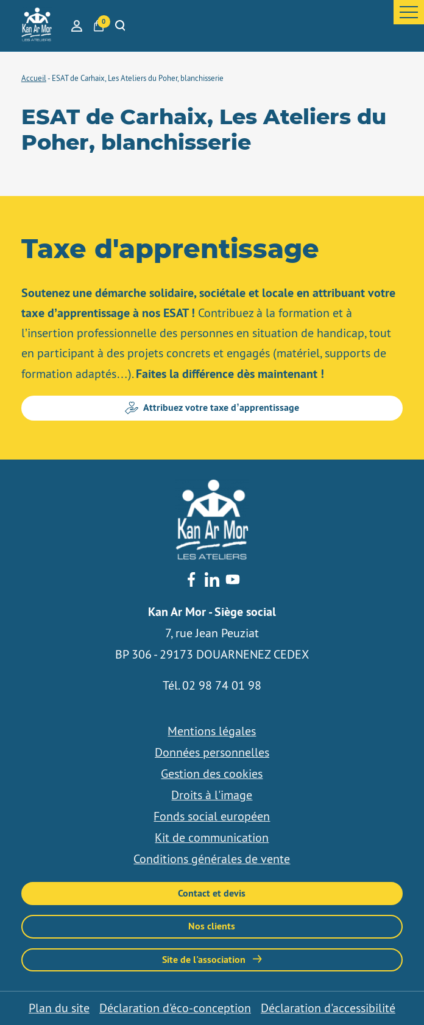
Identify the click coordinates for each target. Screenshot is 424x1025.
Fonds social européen (212, 816)
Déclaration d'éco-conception (175, 1008)
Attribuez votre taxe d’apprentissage (212, 407)
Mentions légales (212, 731)
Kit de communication (212, 837)
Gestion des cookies (212, 773)
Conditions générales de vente (211, 859)
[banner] (36, 25)
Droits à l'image (211, 795)
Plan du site (59, 1008)
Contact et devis (212, 893)
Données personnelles (212, 752)
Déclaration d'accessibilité (328, 1008)
